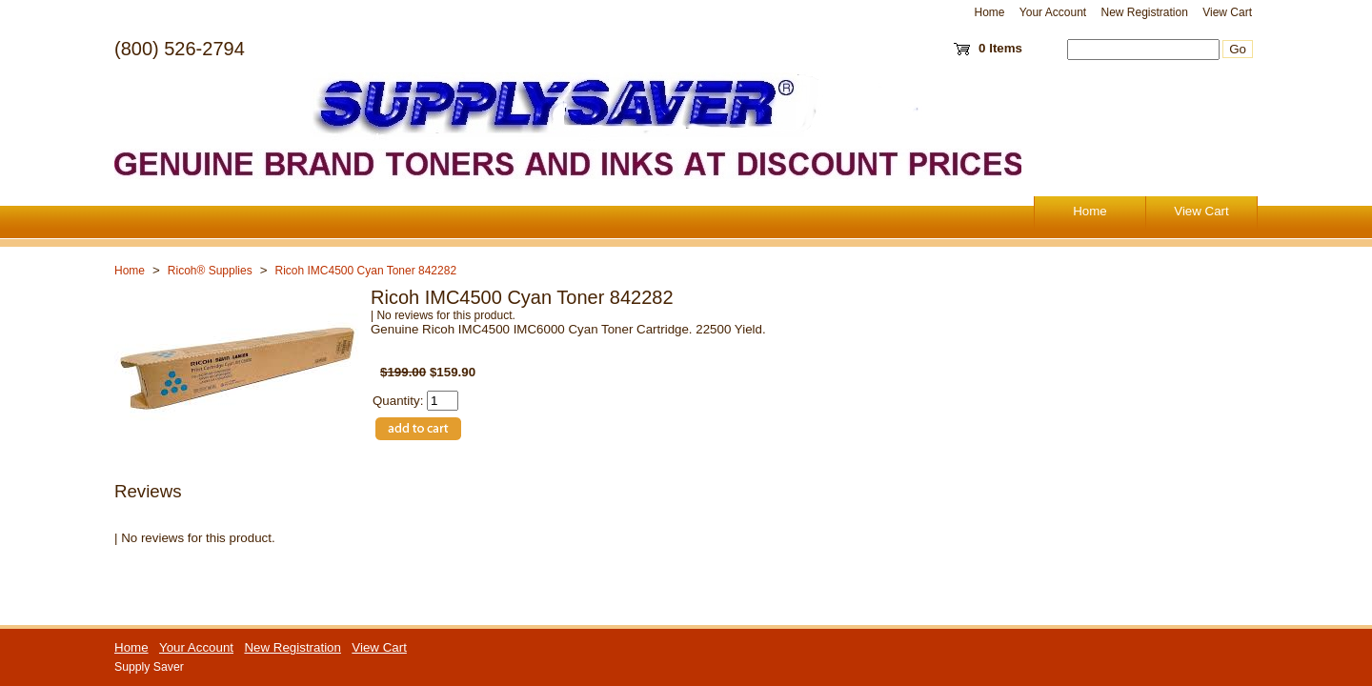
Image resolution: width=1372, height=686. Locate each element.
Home (990, 12)
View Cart (1227, 12)
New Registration (1143, 12)
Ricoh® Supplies (210, 270)
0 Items (1000, 48)
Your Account (1052, 12)
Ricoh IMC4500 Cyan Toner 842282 (366, 270)
